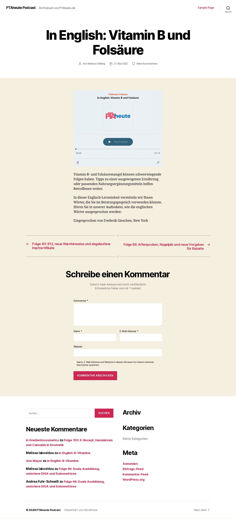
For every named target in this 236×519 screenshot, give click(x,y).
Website (78, 346)
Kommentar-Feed (136, 475)
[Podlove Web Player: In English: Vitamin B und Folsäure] (118, 128)
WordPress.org (134, 480)
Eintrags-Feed (134, 469)
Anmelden (130, 464)
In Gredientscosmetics (43, 440)
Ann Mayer (34, 461)
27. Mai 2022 (120, 63)
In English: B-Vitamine (75, 453)
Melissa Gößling (96, 63)
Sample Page (206, 7)
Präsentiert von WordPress (81, 510)
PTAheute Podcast (21, 8)
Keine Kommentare (147, 63)
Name (78, 331)
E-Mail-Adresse (129, 331)
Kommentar (81, 301)
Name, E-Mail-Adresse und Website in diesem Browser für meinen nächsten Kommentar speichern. (115, 364)
